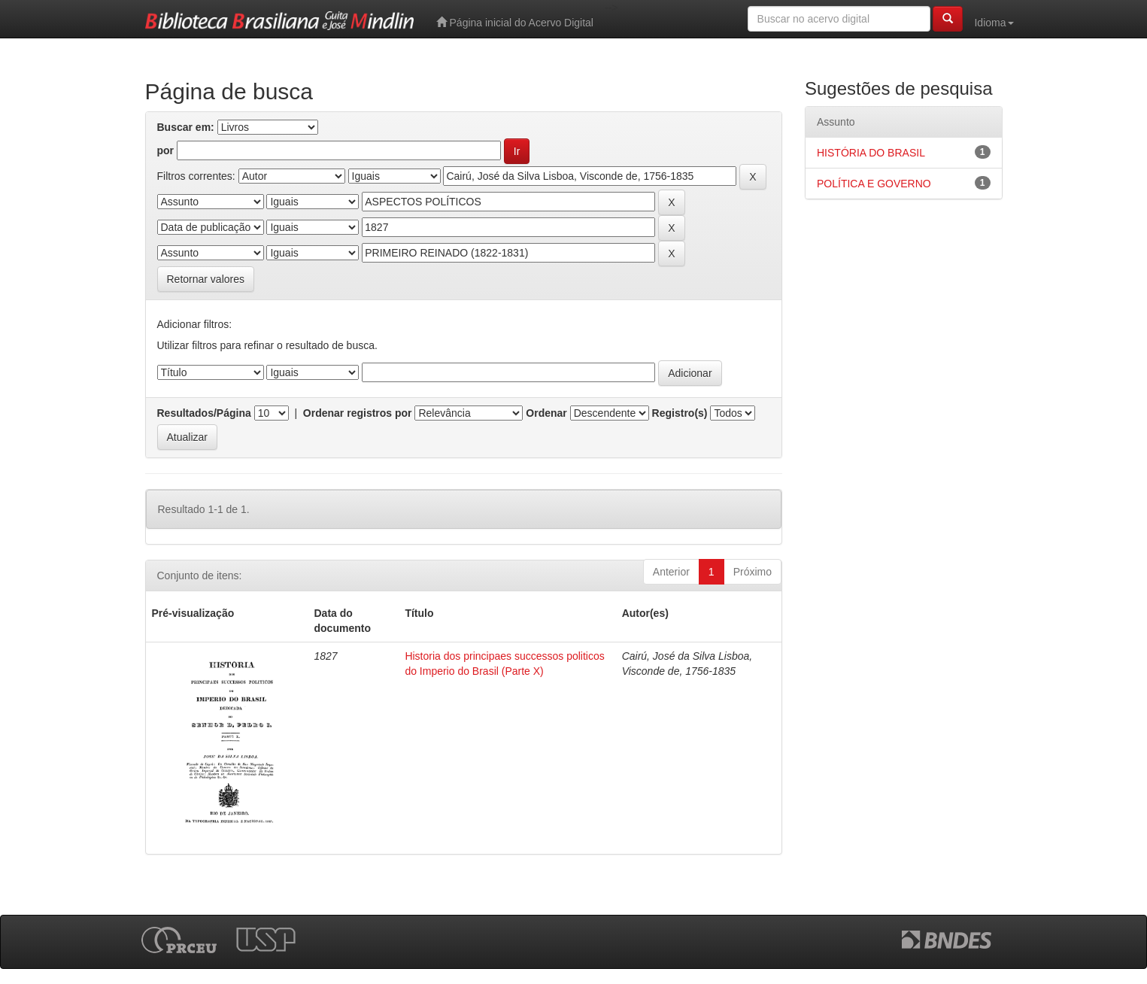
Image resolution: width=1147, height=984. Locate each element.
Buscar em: (185, 127)
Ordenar (546, 413)
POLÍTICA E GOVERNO (874, 184)
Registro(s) (680, 413)
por (165, 150)
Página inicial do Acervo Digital (514, 22)
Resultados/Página (204, 413)
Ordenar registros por (357, 413)
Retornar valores (206, 279)
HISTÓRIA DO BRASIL (871, 153)
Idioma (993, 23)
